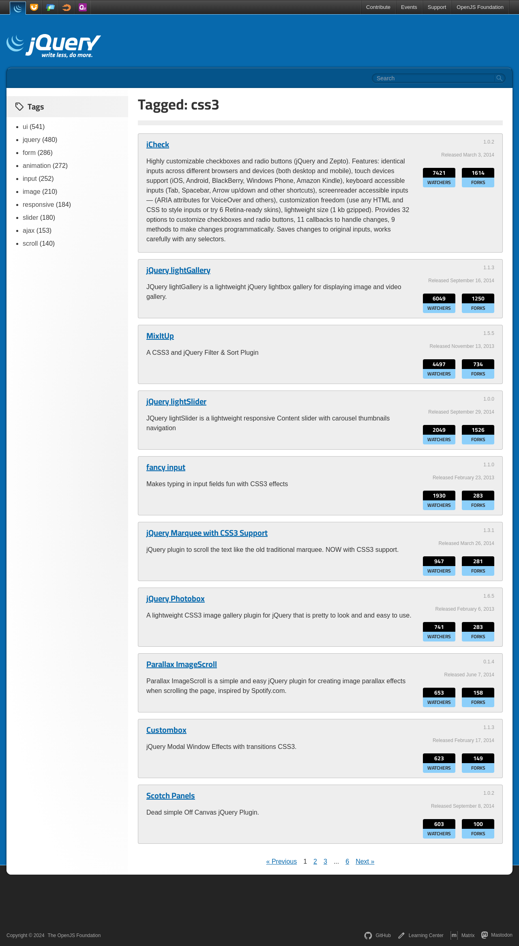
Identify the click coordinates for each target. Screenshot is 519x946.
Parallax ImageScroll (181, 664)
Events (409, 7)
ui (25, 126)
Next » (365, 861)
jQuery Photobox (175, 598)
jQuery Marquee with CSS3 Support (207, 532)
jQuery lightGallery (178, 270)
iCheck (157, 144)
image (32, 191)
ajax (28, 230)
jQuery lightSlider (176, 401)
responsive (38, 204)
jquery (32, 139)
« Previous (281, 861)
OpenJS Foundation (480, 7)
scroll (30, 243)
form (29, 152)
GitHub (377, 935)
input (30, 178)
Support (437, 7)
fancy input (165, 467)
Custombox (166, 730)
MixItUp (160, 335)
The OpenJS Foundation (74, 935)
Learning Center (420, 935)
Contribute (378, 7)
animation (37, 165)
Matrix (462, 935)
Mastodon (497, 935)
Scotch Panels (170, 795)
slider (30, 217)
